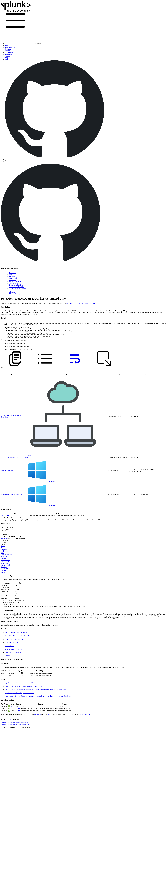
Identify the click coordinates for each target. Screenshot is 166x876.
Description (12, 273)
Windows (52, 487)
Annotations (12, 280)
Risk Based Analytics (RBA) (17, 288)
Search (11, 274)
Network (28, 461)
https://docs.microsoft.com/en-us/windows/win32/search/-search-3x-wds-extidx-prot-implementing (35, 695)
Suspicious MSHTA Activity (13, 658)
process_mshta (5, 521)
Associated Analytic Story (17, 287)
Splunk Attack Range (84, 720)
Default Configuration (15, 281)
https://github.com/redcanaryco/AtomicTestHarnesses (21, 689)
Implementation (13, 283)
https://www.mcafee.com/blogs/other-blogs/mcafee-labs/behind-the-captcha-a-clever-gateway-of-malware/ (38, 702)
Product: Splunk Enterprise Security (84, 303)
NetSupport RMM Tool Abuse (14, 655)
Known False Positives (16, 285)
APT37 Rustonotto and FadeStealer (16, 638)
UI (49, 720)
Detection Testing (14, 294)
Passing (13, 712)
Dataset (18, 714)
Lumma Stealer (9, 651)
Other (27, 463)
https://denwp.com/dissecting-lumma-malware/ (19, 698)
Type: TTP (69, 303)
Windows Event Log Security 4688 (12, 500)
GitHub (8, 725)
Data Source (12, 276)
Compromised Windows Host (14, 645)
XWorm (7, 661)
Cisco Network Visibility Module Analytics (18, 642)
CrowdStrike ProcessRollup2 (10, 463)
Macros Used (13, 278)
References (12, 292)
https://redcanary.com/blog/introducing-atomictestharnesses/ (23, 692)
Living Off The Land (11, 648)
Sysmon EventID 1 (7, 476)
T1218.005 (4, 544)
